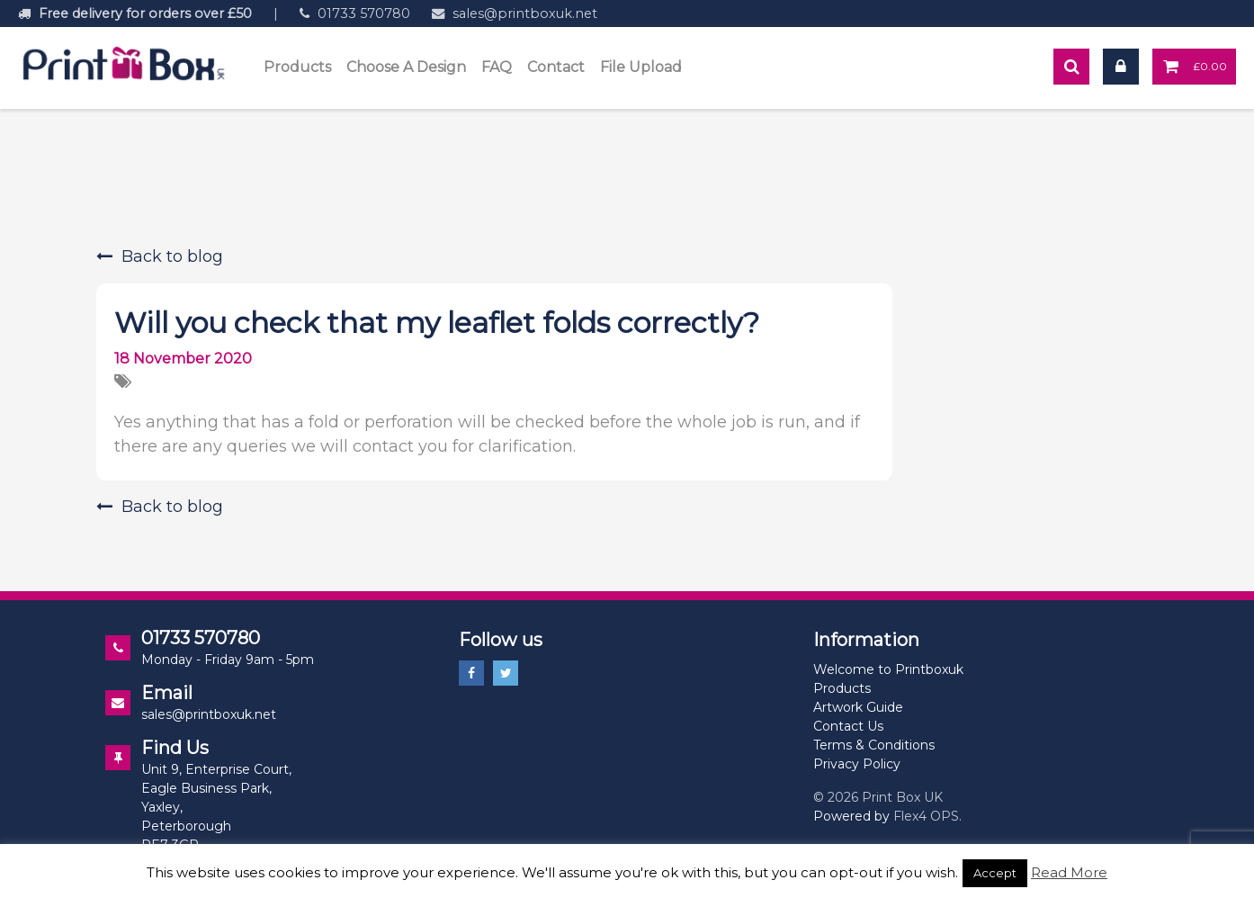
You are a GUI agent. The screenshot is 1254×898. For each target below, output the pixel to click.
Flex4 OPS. (927, 816)
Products (297, 67)
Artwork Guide (858, 707)
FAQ (496, 67)
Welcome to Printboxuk (888, 669)
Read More (1069, 872)
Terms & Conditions (874, 745)
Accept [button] (995, 873)
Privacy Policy (856, 764)
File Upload (641, 67)
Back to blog (159, 256)
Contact (556, 67)
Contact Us (848, 726)
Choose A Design (406, 67)
